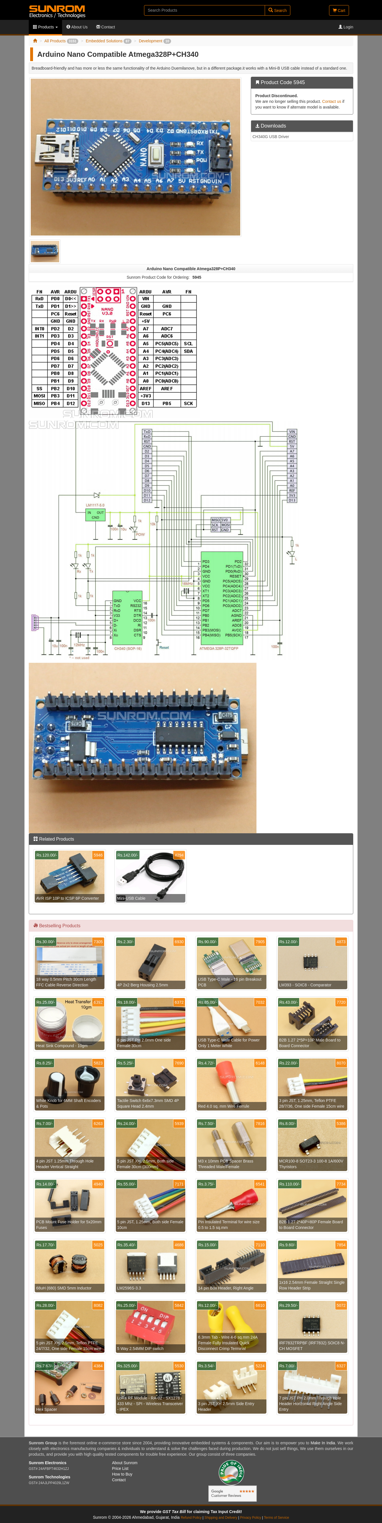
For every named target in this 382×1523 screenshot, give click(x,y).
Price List (120, 1468)
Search (277, 10)
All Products (61, 41)
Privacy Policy (250, 1518)
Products (45, 27)
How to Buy (122, 1474)
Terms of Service (276, 1518)
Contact (105, 27)
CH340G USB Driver (270, 136)
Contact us (331, 101)
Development (155, 41)
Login (345, 27)
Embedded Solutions (108, 41)
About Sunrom (125, 1463)
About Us (77, 27)
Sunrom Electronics (47, 1463)
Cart (339, 10)
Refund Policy (191, 1518)
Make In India (323, 1443)
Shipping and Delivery (220, 1518)
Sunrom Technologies (49, 1477)
